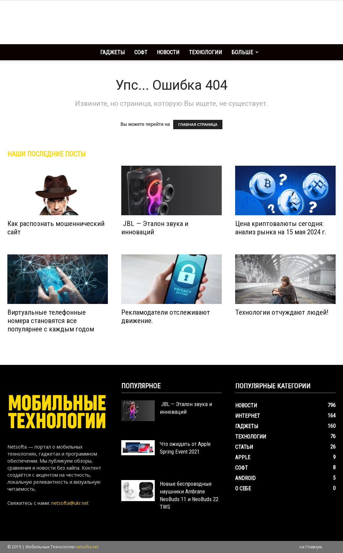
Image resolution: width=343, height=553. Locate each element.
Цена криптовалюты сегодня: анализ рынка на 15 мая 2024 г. (281, 228)
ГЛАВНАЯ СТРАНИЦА (197, 125)
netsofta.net (87, 547)
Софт (140, 52)
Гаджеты (112, 52)
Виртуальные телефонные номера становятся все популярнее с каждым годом (50, 320)
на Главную (310, 547)
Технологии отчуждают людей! (282, 312)
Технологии (205, 52)
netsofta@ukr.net (70, 503)
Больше (245, 52)
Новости (168, 52)
